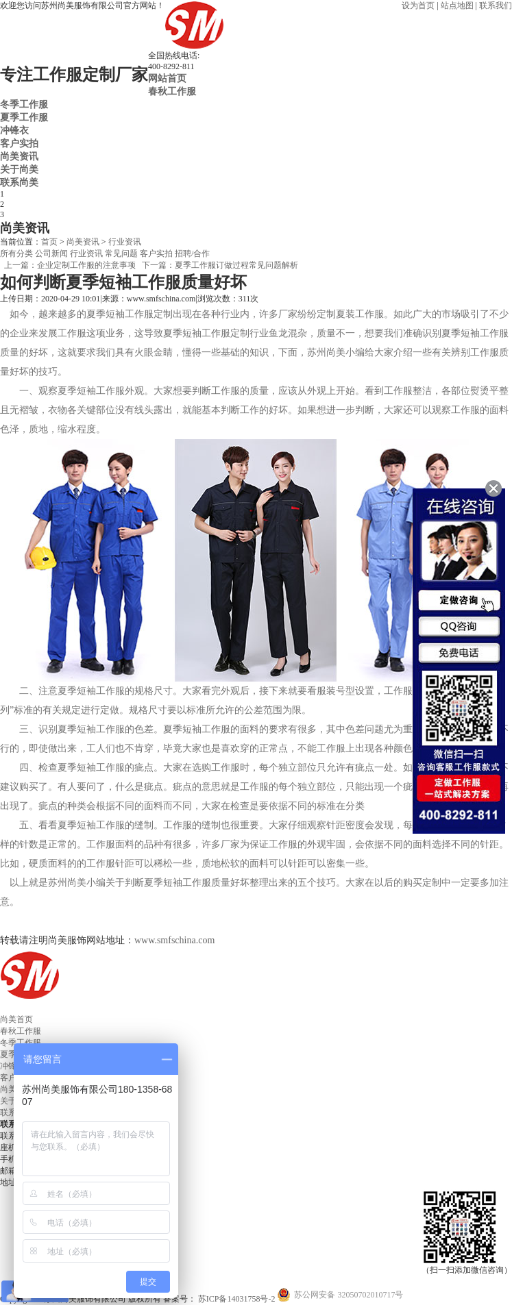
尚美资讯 (19, 156)
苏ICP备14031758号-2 (236, 1299)
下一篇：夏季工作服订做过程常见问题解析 (220, 265)
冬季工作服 (24, 104)
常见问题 (121, 253)
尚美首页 (16, 1019)
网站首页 (167, 78)
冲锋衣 (14, 130)
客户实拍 (19, 143)
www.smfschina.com (174, 940)
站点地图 (457, 5)
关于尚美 (19, 169)
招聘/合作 (192, 253)
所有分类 (16, 253)
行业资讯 (124, 242)
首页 (49, 242)
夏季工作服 (24, 117)
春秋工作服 (172, 91)
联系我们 (495, 5)
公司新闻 (51, 253)
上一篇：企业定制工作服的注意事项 (70, 265)
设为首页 (418, 5)
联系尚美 (19, 182)
